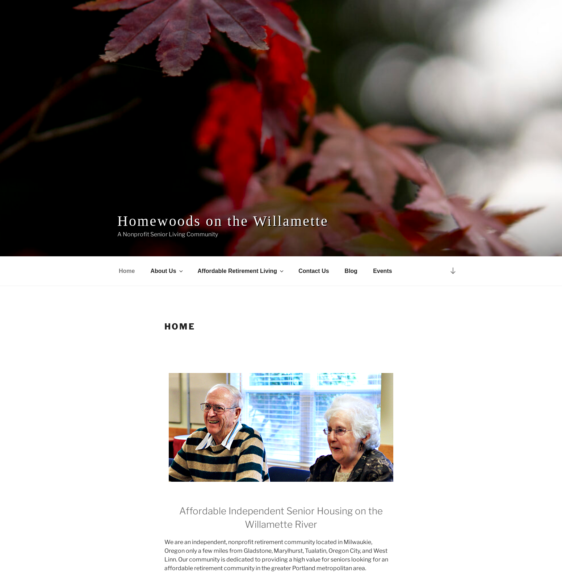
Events (382, 271)
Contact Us (313, 271)
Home (127, 271)
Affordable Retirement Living (241, 271)
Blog (351, 271)
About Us (167, 271)
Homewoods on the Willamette (222, 221)
